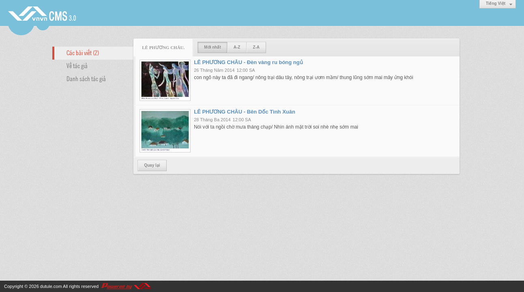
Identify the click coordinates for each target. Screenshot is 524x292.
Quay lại (152, 165)
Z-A (256, 47)
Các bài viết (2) (83, 52)
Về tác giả (77, 65)
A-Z (237, 47)
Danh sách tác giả (86, 78)
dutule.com (51, 286)
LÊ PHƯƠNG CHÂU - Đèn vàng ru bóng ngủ (248, 62)
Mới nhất (212, 47)
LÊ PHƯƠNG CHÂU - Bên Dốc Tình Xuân (244, 112)
